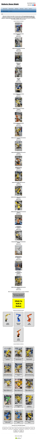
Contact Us (30, 8)
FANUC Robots (5, 8)
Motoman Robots (11, 8)
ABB (18, 18)
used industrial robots (28, 16)
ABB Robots (16, 8)
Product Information (15, 431)
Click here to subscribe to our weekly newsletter (18, 295)
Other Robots (21, 8)
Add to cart (18, 36)
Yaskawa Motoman (9, 18)
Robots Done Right (10, 4)
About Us (26, 8)
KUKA (14, 18)
